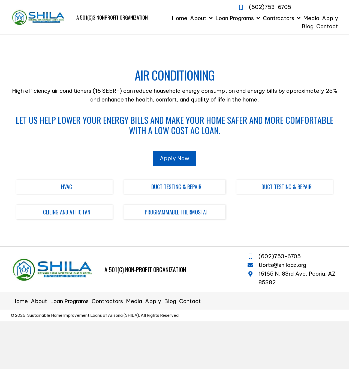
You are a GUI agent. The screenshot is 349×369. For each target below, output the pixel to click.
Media (134, 301)
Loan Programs (69, 301)
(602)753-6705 (279, 256)
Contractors (107, 301)
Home (20, 301)
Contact (190, 301)
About (39, 301)
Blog (170, 301)
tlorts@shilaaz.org (282, 265)
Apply (153, 301)
